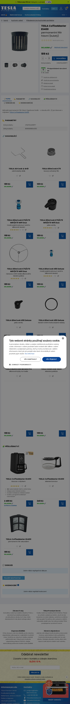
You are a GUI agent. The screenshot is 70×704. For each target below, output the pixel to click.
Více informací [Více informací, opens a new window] (29, 354)
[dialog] (35, 352)
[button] (20, 364)
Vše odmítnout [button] (30, 359)
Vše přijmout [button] (51, 359)
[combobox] (63, 338)
